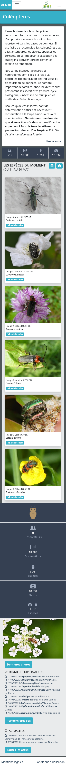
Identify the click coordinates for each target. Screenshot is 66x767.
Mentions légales (12, 762)
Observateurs (33, 532)
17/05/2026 (34, 676)
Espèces (33, 571)
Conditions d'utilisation (50, 762)
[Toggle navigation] (16, 4)
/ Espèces (33, 609)
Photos (33, 590)
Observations (33, 551)
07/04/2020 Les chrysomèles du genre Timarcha (31, 742)
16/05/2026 (32, 699)
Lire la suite (53, 141)
